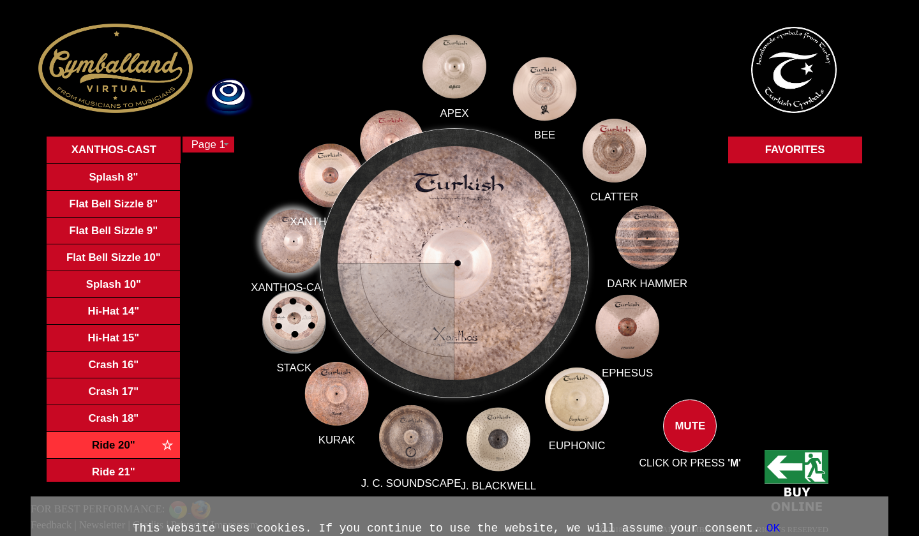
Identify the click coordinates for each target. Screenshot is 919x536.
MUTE (690, 436)
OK (773, 528)
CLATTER (607, 202)
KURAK (343, 432)
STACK (307, 363)
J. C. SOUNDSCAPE (412, 476)
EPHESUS (626, 373)
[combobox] (208, 145)
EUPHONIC (576, 444)
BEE (540, 143)
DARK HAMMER (638, 285)
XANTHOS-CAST (312, 290)
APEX (454, 122)
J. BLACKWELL (497, 481)
